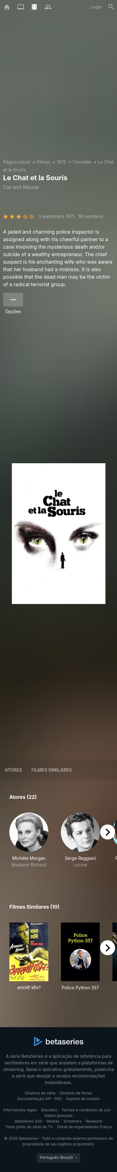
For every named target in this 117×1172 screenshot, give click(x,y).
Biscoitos (49, 1110)
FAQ (57, 1098)
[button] (28, 844)
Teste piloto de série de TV (29, 1126)
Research (94, 1121)
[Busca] (111, 7)
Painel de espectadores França (84, 1126)
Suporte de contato (83, 1098)
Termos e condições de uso (85, 1110)
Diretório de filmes (76, 1093)
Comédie (82, 162)
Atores (13, 770)
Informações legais (20, 1110)
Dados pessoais (59, 1115)
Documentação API (34, 1098)
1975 (61, 162)
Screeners (73, 1121)
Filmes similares (52, 770)
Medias (52, 1121)
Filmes (43, 162)
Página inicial (16, 162)
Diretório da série (40, 1093)
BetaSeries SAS (28, 1121)
